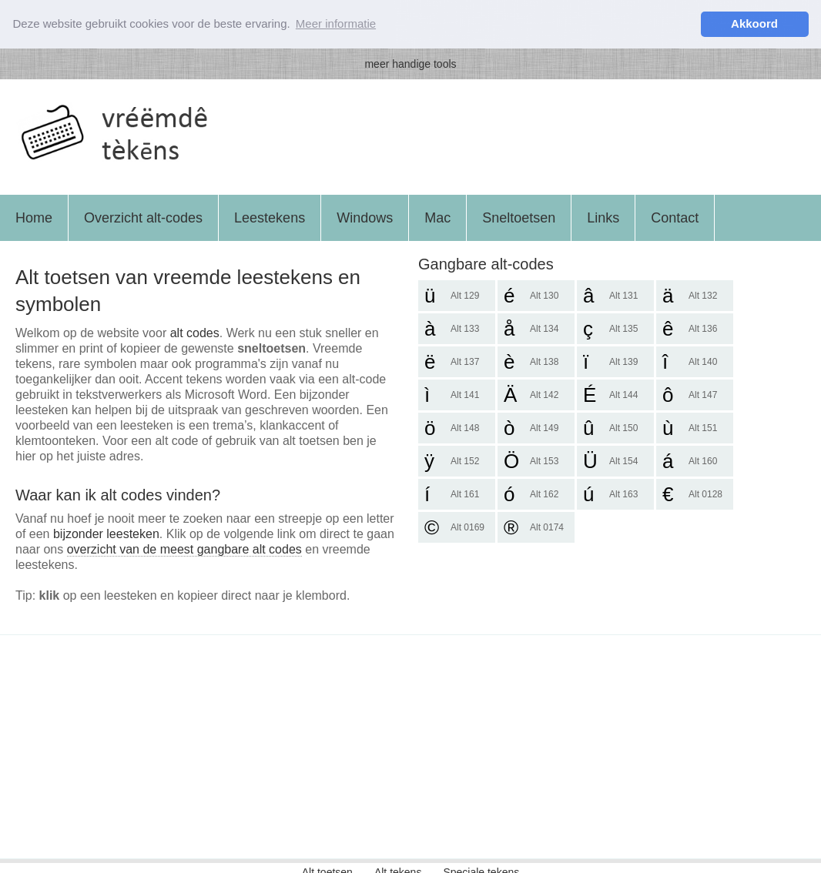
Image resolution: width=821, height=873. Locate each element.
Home (33, 217)
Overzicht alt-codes (143, 217)
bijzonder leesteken (106, 533)
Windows (365, 217)
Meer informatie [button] (336, 23)
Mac (437, 217)
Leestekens (269, 217)
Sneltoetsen (518, 217)
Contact (675, 217)
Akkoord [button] (754, 23)
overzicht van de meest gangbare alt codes (184, 548)
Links (603, 217)
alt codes (194, 332)
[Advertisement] (410, 746)
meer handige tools (410, 63)
